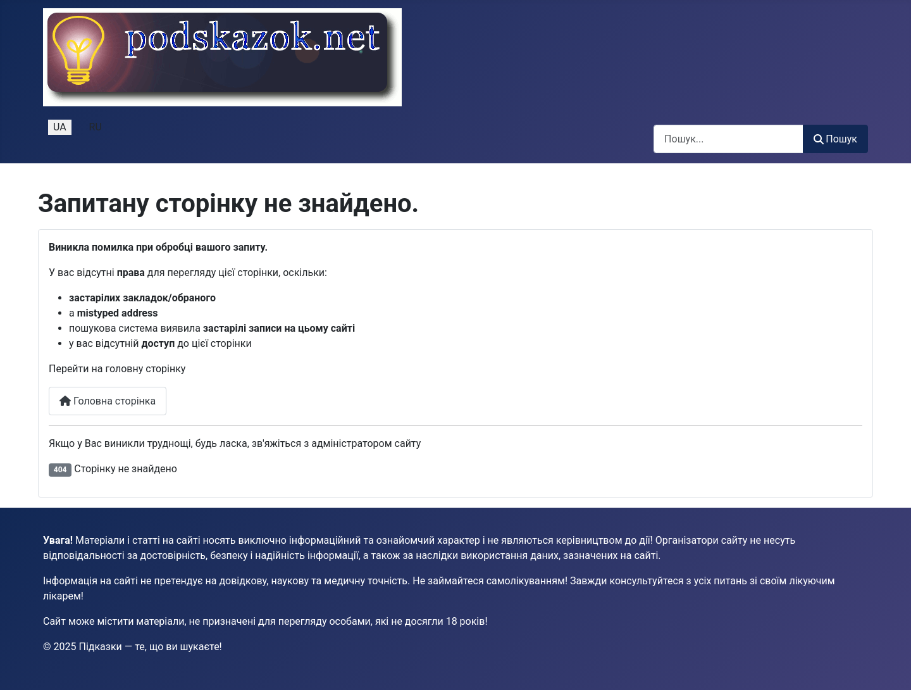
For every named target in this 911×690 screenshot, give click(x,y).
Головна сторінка (107, 401)
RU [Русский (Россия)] (95, 127)
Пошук (835, 139)
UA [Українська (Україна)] (59, 127)
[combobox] (728, 139)
